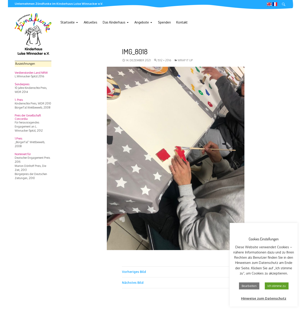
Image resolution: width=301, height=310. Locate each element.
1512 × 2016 (164, 60)
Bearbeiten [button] (249, 286)
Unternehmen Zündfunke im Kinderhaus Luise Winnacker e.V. (59, 3)
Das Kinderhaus (114, 22)
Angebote (141, 22)
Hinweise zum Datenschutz (263, 298)
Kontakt (182, 22)
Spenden (164, 22)
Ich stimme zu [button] (277, 286)
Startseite (67, 22)
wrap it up (185, 60)
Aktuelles (90, 22)
